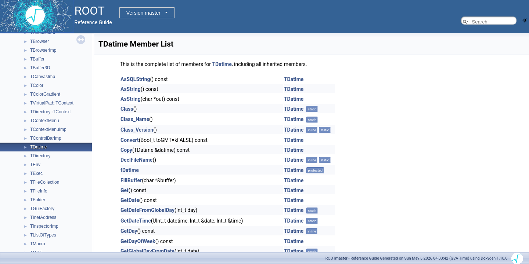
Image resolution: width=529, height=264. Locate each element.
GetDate (129, 200)
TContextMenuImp (48, 129)
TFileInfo (38, 191)
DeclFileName (136, 160)
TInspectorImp (44, 226)
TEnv (35, 164)
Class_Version (136, 130)
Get (124, 190)
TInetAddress (43, 217)
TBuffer (37, 59)
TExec (36, 173)
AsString (130, 89)
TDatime (38, 147)
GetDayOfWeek (137, 241)
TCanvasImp (42, 76)
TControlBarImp (45, 138)
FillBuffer (131, 180)
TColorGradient (45, 94)
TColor (36, 85)
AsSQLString (135, 79)
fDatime (129, 170)
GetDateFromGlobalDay (147, 210)
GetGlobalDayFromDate (147, 251)
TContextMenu (44, 120)
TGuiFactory (42, 208)
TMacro (37, 243)
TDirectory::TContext (50, 111)
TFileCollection (44, 182)
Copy (126, 150)
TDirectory (40, 155)
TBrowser (39, 41)
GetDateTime (135, 221)
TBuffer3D (40, 67)
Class (126, 109)
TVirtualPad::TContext (51, 103)
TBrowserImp (43, 50)
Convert (129, 140)
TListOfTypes (43, 235)
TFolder (37, 199)
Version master (143, 13)
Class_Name (134, 119)
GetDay (128, 231)
